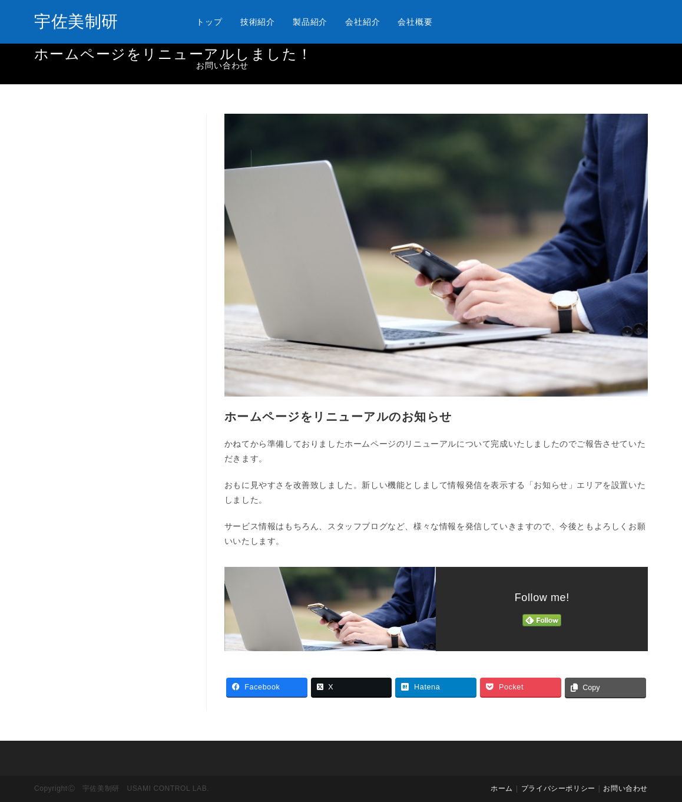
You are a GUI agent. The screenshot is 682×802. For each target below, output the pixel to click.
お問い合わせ (625, 788)
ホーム (502, 788)
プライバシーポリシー (558, 788)
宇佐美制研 (76, 21)
